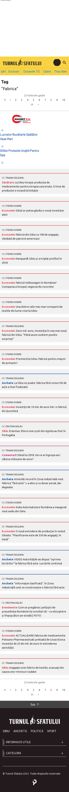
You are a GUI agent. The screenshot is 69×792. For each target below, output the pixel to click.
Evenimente (10, 606)
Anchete (8, 382)
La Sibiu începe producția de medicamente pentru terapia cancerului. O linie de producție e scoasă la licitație (33, 185)
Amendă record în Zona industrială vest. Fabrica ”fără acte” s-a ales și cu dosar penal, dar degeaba (33, 482)
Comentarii (9, 454)
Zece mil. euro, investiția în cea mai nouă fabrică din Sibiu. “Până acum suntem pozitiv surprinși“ (34, 334)
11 (32, 104)
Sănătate (8, 181)
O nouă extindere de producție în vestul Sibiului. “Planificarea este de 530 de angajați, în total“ (33, 534)
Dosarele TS (32, 71)
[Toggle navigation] (57, 62)
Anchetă (20, 730)
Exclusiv (15, 71)
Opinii (47, 71)
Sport (51, 730)
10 (63, 99)
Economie (9, 209)
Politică (37, 730)
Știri (3, 71)
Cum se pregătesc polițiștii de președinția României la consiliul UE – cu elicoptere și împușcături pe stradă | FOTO (34, 610)
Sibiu (5, 430)
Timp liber (60, 71)
